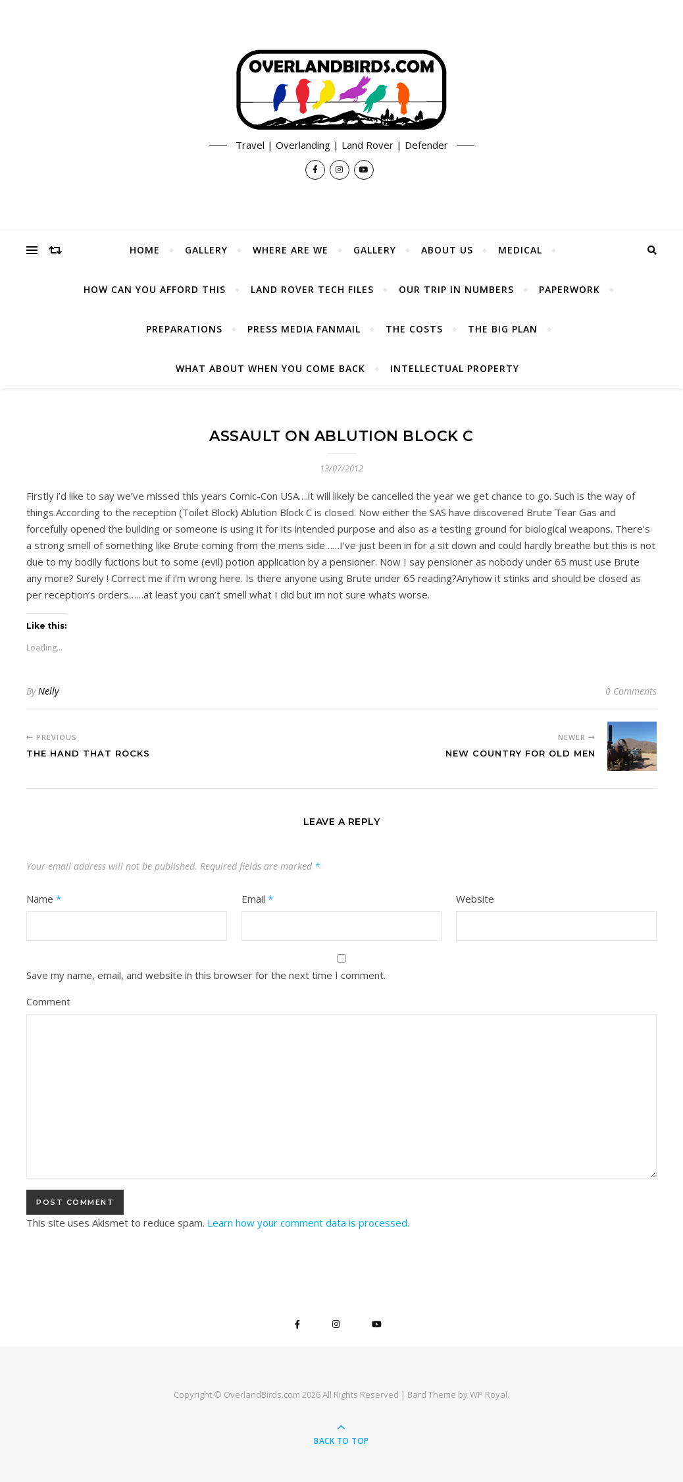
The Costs (414, 329)
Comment (48, 1001)
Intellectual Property (454, 368)
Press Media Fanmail (304, 329)
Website (475, 898)
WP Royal (488, 1394)
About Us (447, 250)
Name (43, 898)
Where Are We (290, 250)
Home (145, 250)
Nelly (48, 691)
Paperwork (569, 289)
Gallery (206, 250)
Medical (520, 250)
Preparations (184, 329)
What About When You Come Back (270, 368)
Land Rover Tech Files (312, 289)
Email (257, 898)
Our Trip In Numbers (456, 289)
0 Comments (631, 691)
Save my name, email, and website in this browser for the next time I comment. (206, 975)
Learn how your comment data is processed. (308, 1222)
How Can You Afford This (155, 289)
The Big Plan (503, 329)
